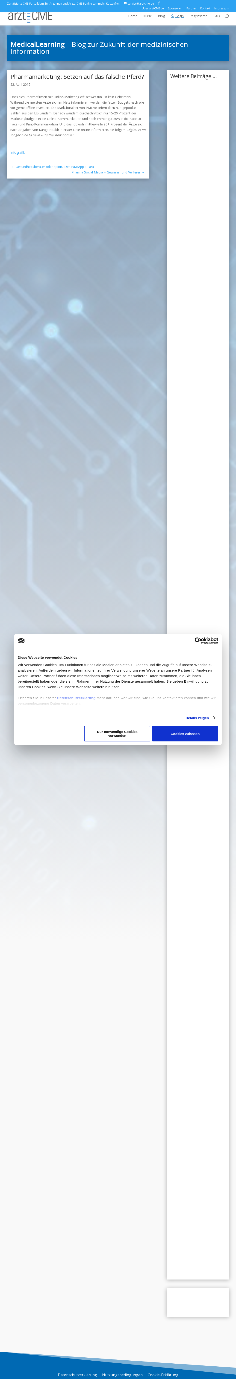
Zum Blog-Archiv (198, 1302)
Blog (161, 16)
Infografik (17, 152)
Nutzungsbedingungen (122, 1375)
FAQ (216, 16)
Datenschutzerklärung (76, 698)
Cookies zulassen (185, 734)
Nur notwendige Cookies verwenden (117, 734)
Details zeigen (197, 718)
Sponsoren (175, 8)
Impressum (221, 8)
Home (132, 16)
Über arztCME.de (153, 8)
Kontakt (205, 8)
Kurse (147, 16)
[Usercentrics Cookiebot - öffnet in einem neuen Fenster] (198, 640)
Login (179, 16)
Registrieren (198, 16)
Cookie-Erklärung (163, 1375)
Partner (191, 8)
